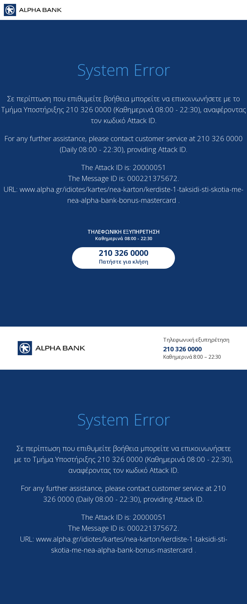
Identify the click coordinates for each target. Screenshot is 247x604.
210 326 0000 (182, 349)
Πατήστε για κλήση (123, 256)
